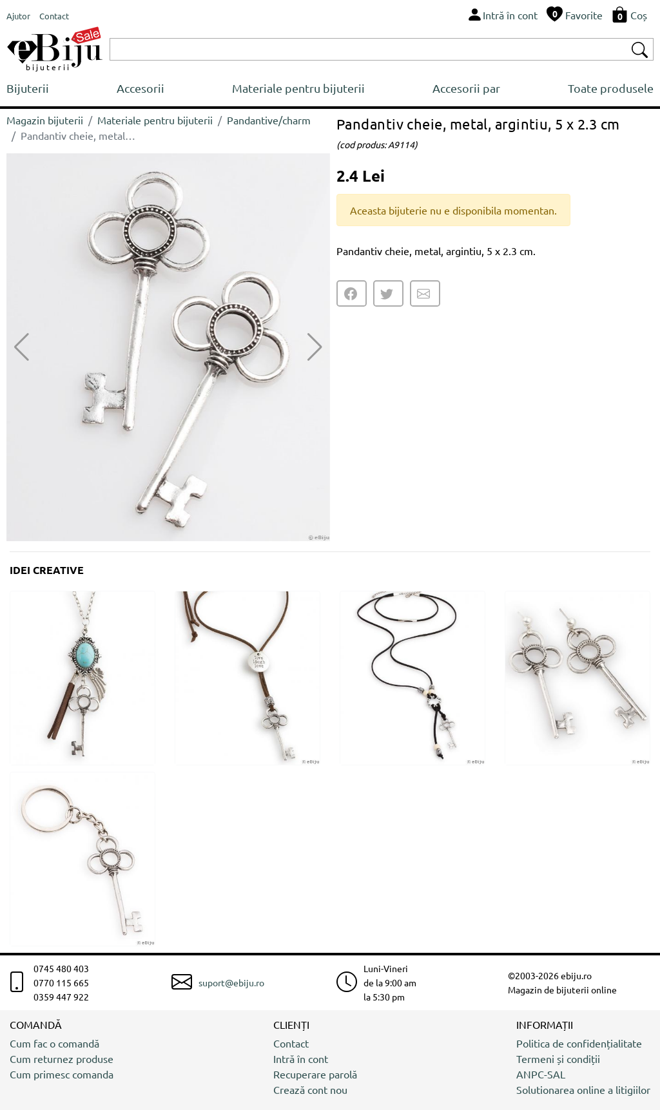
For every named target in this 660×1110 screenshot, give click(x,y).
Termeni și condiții (558, 1058)
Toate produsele (611, 88)
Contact (291, 1043)
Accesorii (140, 88)
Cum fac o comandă (54, 1043)
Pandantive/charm (269, 119)
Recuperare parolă (315, 1073)
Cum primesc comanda (61, 1073)
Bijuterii (27, 88)
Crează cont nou (310, 1089)
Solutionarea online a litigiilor (583, 1089)
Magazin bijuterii (44, 119)
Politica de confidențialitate (579, 1043)
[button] (315, 347)
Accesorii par (466, 88)
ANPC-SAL (540, 1073)
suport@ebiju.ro (231, 982)
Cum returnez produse (61, 1058)
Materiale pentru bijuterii (298, 88)
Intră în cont (300, 1058)
